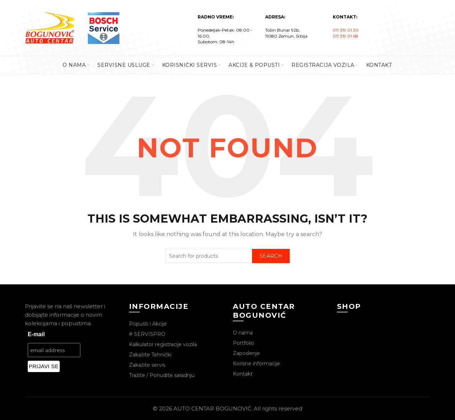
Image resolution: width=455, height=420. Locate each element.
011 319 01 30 (346, 30)
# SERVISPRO (147, 334)
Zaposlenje (246, 353)
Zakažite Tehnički (150, 354)
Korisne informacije (256, 363)
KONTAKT (379, 65)
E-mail (36, 334)
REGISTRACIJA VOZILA (322, 65)
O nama (243, 332)
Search (270, 256)
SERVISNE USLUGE (123, 65)
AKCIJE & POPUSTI (254, 65)
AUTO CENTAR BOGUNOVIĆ (212, 408)
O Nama (74, 65)
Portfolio (243, 343)
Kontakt (243, 374)
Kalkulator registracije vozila (163, 344)
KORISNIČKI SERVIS (189, 65)
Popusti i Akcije (148, 324)
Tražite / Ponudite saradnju (161, 375)
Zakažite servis (147, 365)
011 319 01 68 (345, 36)
